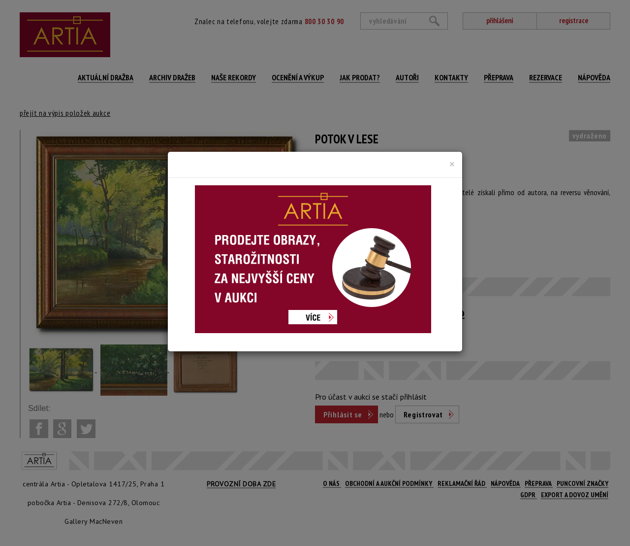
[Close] (452, 164)
